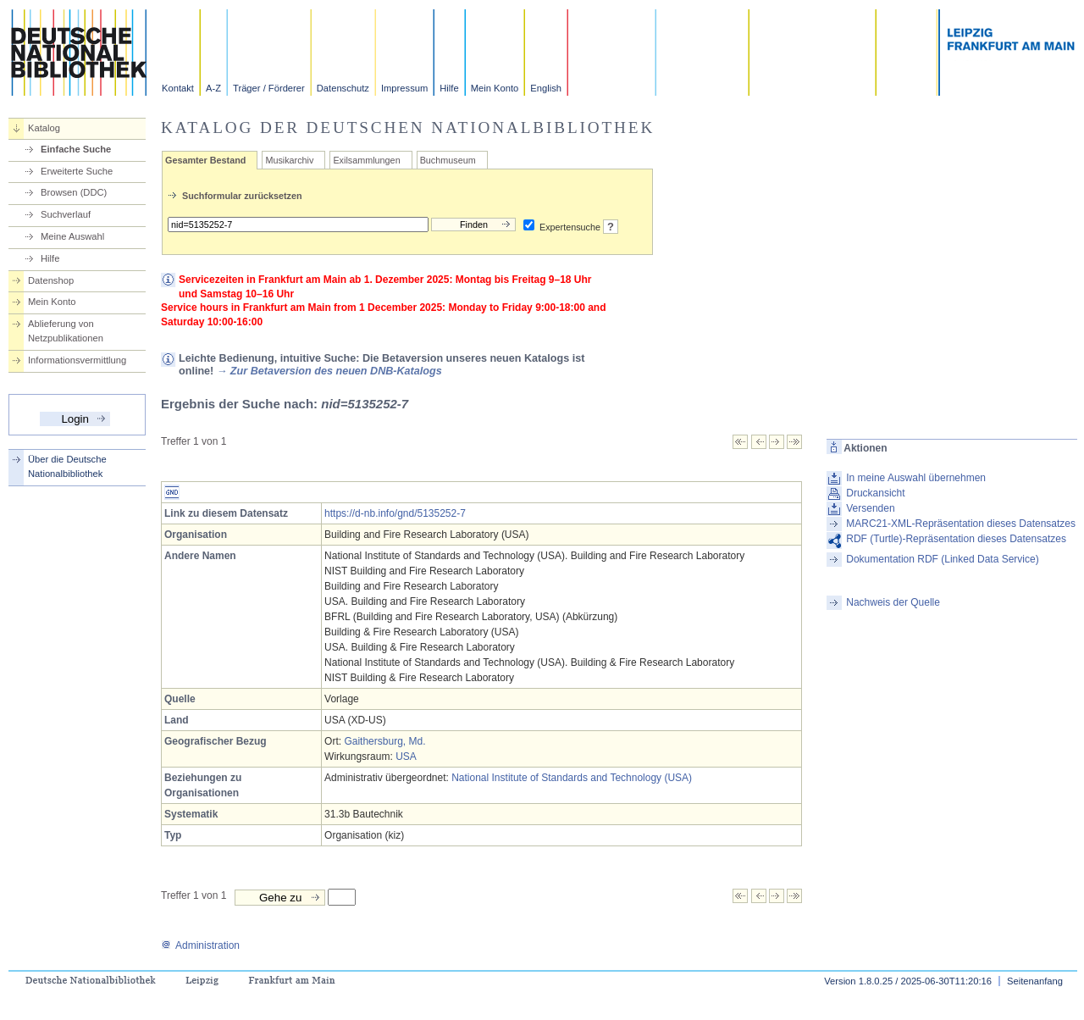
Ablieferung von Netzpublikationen (65, 331)
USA (406, 756)
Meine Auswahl (72, 236)
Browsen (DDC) (74, 192)
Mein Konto (495, 88)
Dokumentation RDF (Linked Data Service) (942, 559)
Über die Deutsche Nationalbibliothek (67, 466)
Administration (200, 945)
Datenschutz (343, 88)
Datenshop (51, 280)
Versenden (870, 508)
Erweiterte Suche (77, 171)
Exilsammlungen (366, 160)
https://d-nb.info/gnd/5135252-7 (395, 513)
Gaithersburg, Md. (384, 741)
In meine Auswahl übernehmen (916, 478)
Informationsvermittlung (77, 360)
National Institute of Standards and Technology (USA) (571, 778)
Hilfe (449, 88)
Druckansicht (875, 493)
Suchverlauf (66, 214)
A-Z (213, 88)
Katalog (44, 128)
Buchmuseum (448, 160)
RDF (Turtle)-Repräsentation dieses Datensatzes (956, 539)
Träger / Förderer (269, 88)
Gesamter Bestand (205, 160)
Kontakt (178, 88)
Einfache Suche (76, 149)
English (545, 88)
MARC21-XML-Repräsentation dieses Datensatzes (961, 523)
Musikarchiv (289, 160)
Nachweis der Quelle (893, 602)
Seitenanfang (1035, 981)
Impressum (404, 88)
